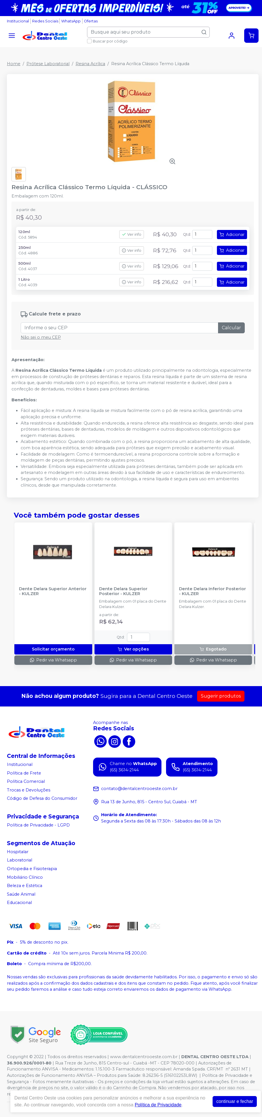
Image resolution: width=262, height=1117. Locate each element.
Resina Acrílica (90, 63)
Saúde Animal (21, 894)
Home (13, 63)
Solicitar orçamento (53, 649)
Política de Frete (24, 773)
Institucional (18, 21)
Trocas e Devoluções (28, 790)
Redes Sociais (45, 21)
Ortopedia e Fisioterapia (32, 868)
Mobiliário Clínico (25, 877)
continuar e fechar (234, 1101)
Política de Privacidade (158, 1104)
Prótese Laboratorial (48, 63)
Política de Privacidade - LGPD (38, 825)
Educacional (19, 902)
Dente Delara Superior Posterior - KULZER (123, 591)
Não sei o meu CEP (41, 337)
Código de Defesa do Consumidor (42, 798)
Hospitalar (17, 851)
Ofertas (91, 21)
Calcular (231, 327)
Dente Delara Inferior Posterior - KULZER (212, 591)
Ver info (131, 234)
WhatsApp (71, 21)
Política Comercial (26, 781)
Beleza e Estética (24, 885)
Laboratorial (19, 860)
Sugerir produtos (221, 696)
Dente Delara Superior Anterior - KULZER (52, 591)
